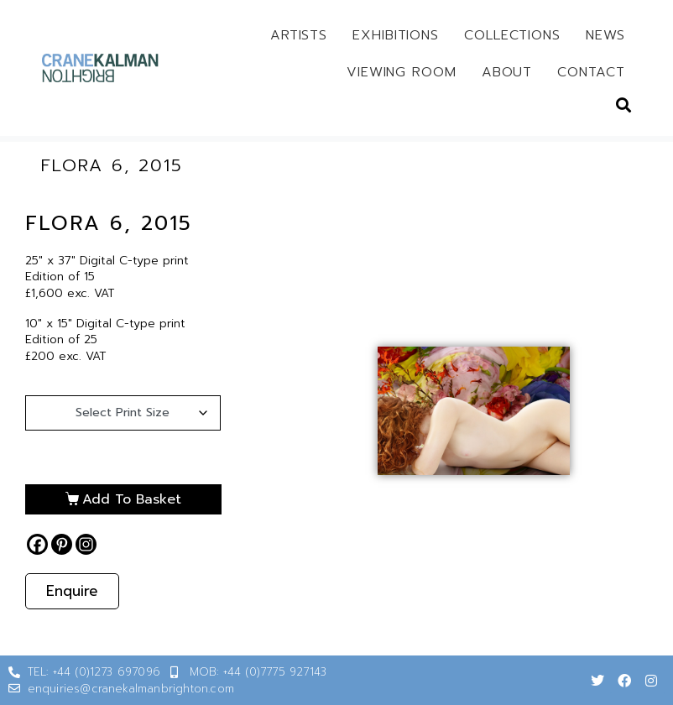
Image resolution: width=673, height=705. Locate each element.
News (605, 35)
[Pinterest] (61, 544)
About (507, 72)
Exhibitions (395, 35)
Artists (298, 35)
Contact (590, 72)
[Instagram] (86, 544)
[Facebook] (37, 544)
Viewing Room (401, 72)
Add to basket (131, 499)
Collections (512, 35)
